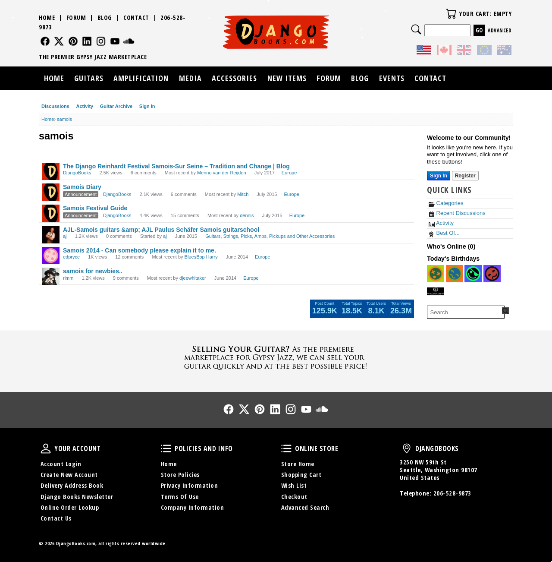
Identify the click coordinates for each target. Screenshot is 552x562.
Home (47, 17)
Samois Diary (82, 186)
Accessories (234, 78)
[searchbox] (466, 312)
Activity (84, 106)
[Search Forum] (505, 310)
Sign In (147, 106)
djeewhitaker (192, 278)
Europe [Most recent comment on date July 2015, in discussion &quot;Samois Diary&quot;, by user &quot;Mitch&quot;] (291, 194)
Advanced (499, 30)
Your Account (46, 448)
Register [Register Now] (465, 176)
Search (416, 29)
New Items (287, 78)
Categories (446, 203)
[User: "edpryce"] (51, 255)
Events (392, 78)
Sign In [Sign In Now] (438, 176)
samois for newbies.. (92, 271)
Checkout (294, 497)
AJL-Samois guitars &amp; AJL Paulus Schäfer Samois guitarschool (161, 229)
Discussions (55, 106)
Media (190, 78)
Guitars (89, 78)
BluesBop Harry (201, 256)
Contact (136, 17)
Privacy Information (189, 485)
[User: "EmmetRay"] (492, 273)
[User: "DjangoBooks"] (51, 171)
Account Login (61, 464)
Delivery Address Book (72, 485)
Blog (104, 17)
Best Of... (444, 233)
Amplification (141, 78)
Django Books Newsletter (77, 497)
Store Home (297, 464)
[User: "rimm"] (51, 276)
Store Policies (180, 474)
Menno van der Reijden (221, 172)
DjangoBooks (77, 172)
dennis (247, 215)
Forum (76, 17)
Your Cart (451, 14)
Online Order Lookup (70, 507)
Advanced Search (305, 507)
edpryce (71, 256)
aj (65, 236)
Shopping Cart (301, 474)
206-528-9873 (452, 493)
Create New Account (69, 474)
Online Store (286, 448)
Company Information (192, 507)
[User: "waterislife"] (473, 273)
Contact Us (56, 518)
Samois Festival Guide (95, 208)
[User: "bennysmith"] (435, 291)
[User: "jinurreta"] (435, 273)
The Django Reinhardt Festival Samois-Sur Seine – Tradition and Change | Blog (176, 166)
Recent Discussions (457, 213)
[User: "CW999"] (454, 273)
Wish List (294, 485)
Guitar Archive (116, 106)
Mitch (242, 194)
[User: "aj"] (51, 234)
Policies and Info (166, 448)
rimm (68, 278)
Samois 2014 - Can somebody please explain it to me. (139, 250)
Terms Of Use (180, 497)
